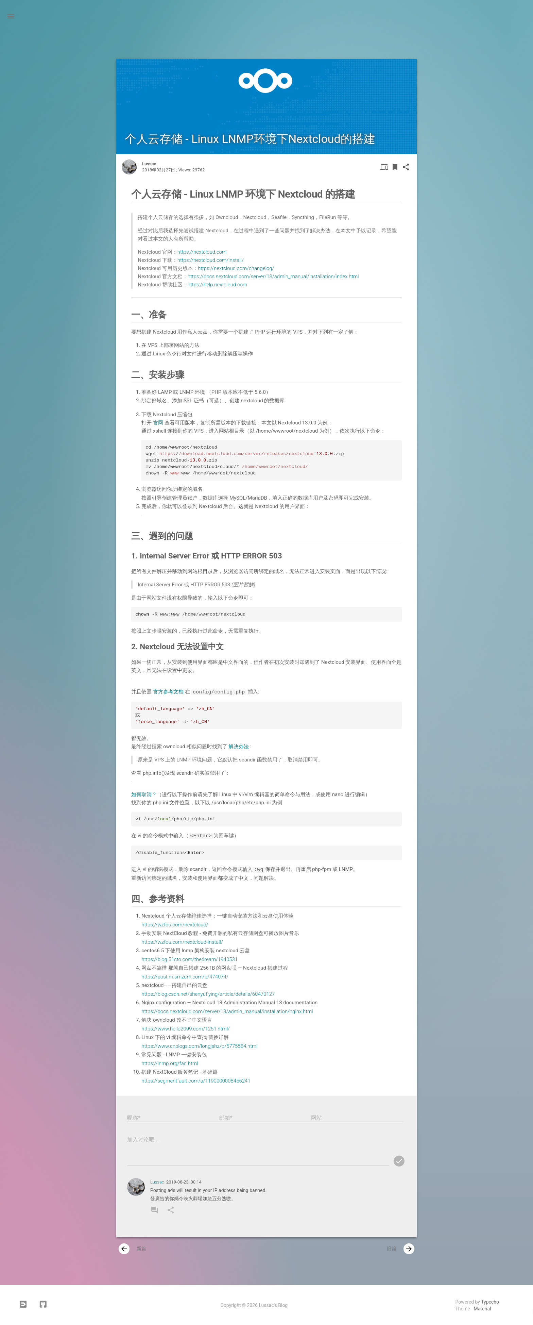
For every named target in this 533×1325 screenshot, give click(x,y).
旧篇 (400, 1248)
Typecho (490, 1301)
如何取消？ (144, 794)
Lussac (157, 1181)
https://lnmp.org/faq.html (169, 1062)
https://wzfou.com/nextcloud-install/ (182, 941)
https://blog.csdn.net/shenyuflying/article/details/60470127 (208, 993)
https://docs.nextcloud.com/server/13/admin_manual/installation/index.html (273, 276)
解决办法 (239, 746)
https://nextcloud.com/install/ (210, 260)
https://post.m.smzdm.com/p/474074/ (184, 976)
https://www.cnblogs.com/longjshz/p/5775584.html (199, 1045)
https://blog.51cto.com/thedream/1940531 (189, 958)
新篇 (132, 1248)
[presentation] (124, 1248)
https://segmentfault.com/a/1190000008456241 (196, 1080)
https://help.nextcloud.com (217, 285)
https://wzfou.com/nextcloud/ (174, 924)
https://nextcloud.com (201, 252)
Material (482, 1308)
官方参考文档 (169, 692)
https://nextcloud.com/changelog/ (236, 268)
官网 (159, 423)
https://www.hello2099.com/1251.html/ (185, 1028)
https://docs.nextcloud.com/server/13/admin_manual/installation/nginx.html (227, 1010)
